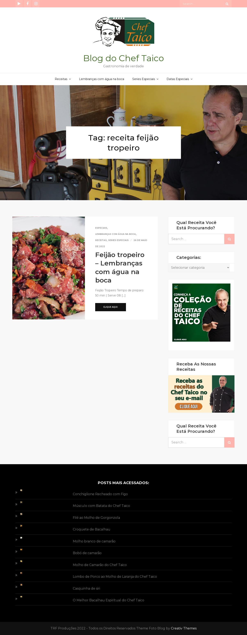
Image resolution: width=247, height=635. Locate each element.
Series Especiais (143, 79)
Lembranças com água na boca (101, 79)
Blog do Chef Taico (123, 58)
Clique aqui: (110, 307)
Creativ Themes (184, 628)
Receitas (61, 79)
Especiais (101, 228)
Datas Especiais (178, 79)
